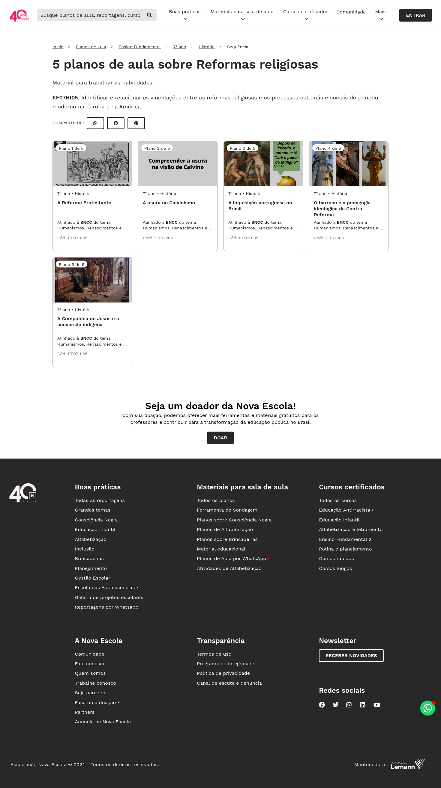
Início (57, 46)
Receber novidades (351, 655)
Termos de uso (214, 654)
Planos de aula (91, 46)
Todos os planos (216, 500)
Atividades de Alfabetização (229, 568)
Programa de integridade (225, 663)
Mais (380, 15)
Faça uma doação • (97, 702)
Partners (84, 712)
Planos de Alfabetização (225, 529)
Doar (220, 438)
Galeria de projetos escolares (109, 597)
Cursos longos (335, 568)
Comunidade (351, 12)
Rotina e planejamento (345, 549)
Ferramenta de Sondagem (227, 510)
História (206, 46)
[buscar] (149, 15)
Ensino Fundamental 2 (345, 539)
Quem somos (90, 673)
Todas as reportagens (99, 500)
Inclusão (84, 549)
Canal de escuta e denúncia (229, 683)
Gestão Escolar (92, 578)
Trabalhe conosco (95, 683)
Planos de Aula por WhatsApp (233, 558)
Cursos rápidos (336, 558)
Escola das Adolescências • (106, 587)
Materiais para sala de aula (242, 15)
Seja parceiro (90, 692)
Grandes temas (92, 510)
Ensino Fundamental (139, 46)
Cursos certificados (305, 15)
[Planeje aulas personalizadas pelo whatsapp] (428, 708)
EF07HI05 (65, 97)
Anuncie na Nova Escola (103, 722)
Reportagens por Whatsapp (106, 607)
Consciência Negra (96, 520)
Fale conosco (90, 663)
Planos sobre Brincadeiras (227, 539)
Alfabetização (90, 539)
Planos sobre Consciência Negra (234, 520)
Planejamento (91, 568)
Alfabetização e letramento (350, 529)
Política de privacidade (223, 673)
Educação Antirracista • (346, 510)
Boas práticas (184, 15)
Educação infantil (95, 529)
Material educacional (221, 549)
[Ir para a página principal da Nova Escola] (19, 21)
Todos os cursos (338, 500)
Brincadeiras (89, 558)
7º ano (179, 46)
